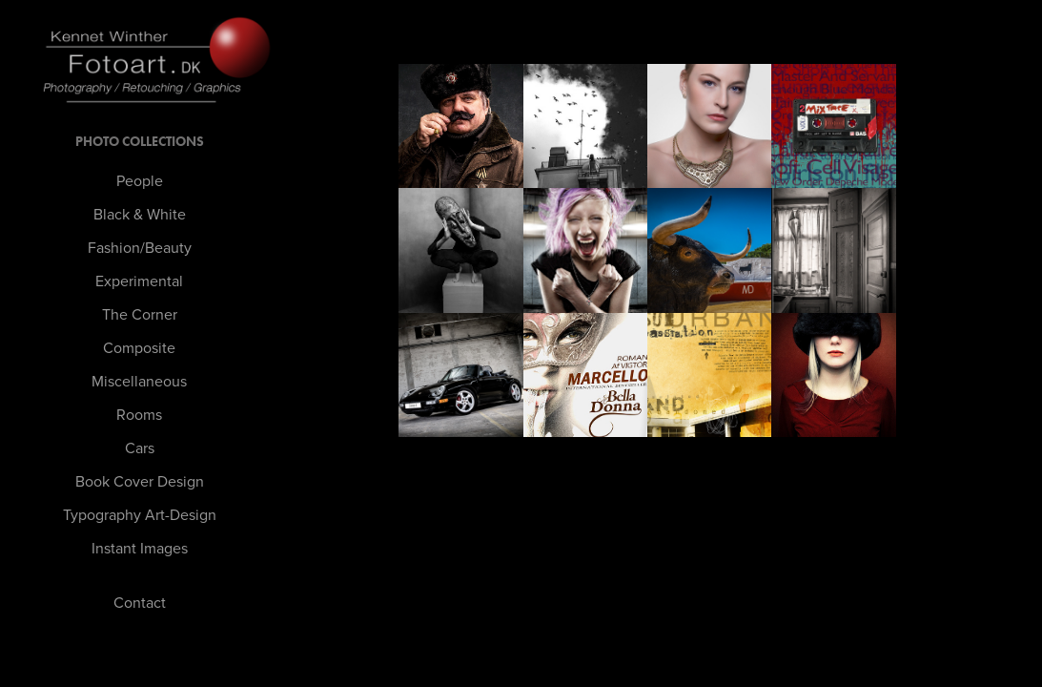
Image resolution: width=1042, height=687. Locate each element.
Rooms (139, 414)
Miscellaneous (139, 380)
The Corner (139, 313)
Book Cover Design (139, 480)
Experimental (139, 280)
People (139, 180)
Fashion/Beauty (140, 247)
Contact (139, 602)
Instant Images (140, 547)
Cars (139, 447)
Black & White (139, 213)
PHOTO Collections (139, 142)
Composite (139, 347)
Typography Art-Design (139, 514)
